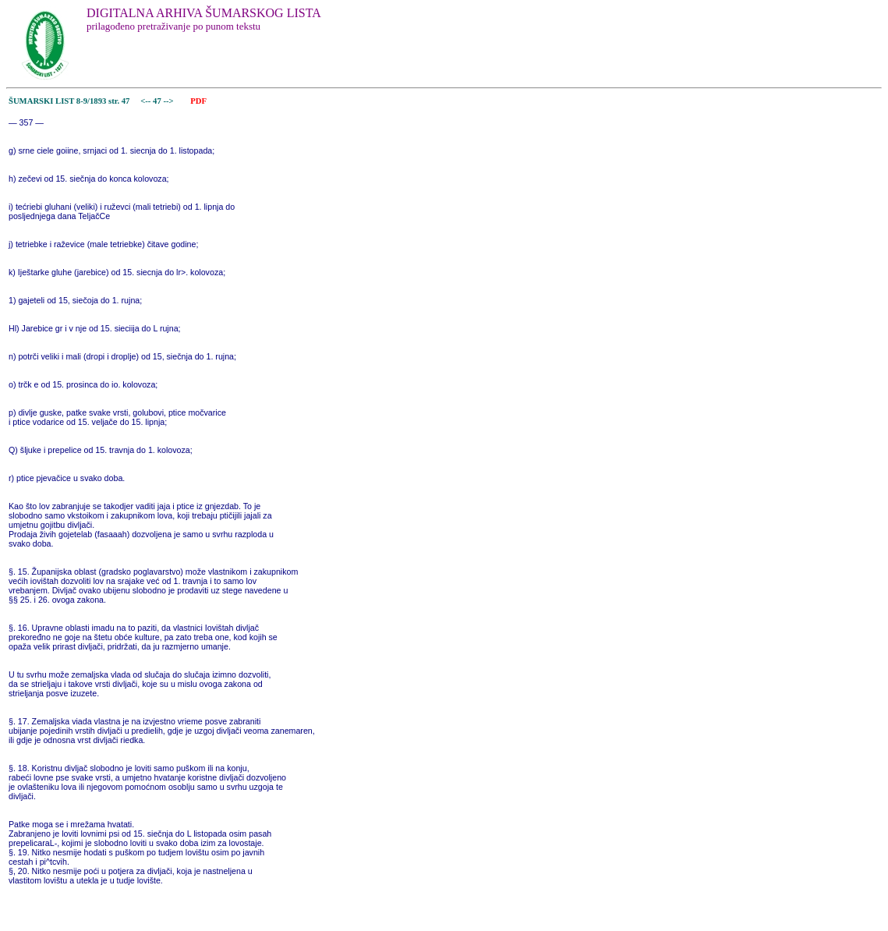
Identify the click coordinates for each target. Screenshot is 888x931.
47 (158, 101)
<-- (146, 101)
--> (169, 101)
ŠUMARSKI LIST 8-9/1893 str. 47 (69, 101)
